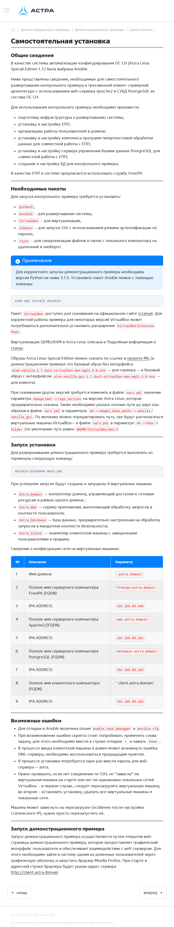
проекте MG (138, 357)
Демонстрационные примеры (45, 30)
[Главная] (13, 29)
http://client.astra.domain (34, 868)
